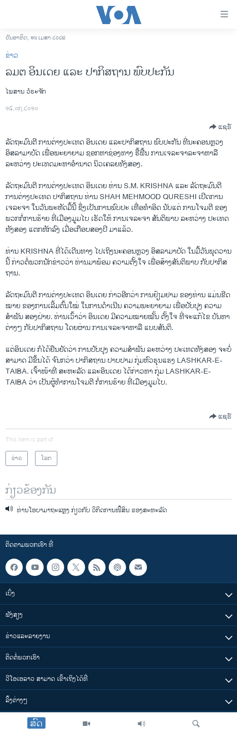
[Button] (220, 126)
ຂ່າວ (11, 56)
